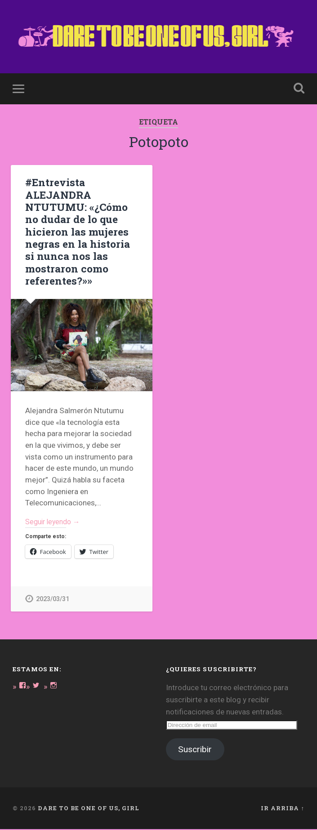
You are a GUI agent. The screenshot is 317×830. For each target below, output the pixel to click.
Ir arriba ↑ (282, 808)
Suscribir (195, 750)
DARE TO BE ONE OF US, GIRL (88, 808)
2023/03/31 (52, 599)
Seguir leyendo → (55, 521)
